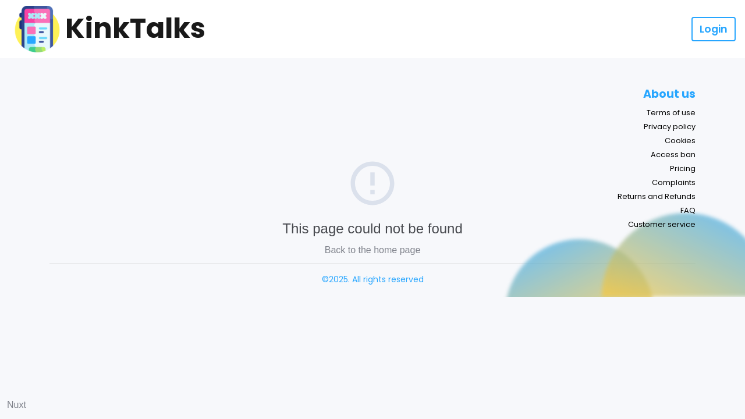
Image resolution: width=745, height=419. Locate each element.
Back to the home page (373, 250)
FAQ (688, 210)
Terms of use (671, 113)
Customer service (662, 224)
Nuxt (16, 405)
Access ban (673, 154)
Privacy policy (670, 127)
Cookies (680, 140)
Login (714, 29)
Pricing (683, 168)
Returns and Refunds (657, 196)
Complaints (674, 182)
